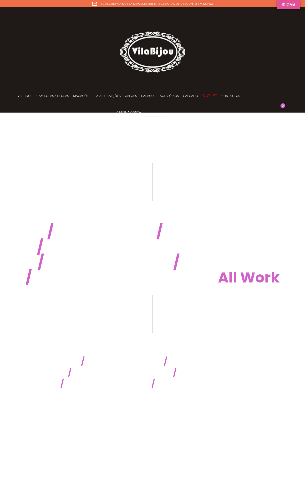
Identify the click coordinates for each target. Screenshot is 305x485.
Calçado (190, 96)
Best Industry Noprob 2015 (121, 373)
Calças (131, 96)
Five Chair (81, 262)
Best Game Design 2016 (200, 384)
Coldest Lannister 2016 (106, 384)
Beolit (184, 232)
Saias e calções (108, 96)
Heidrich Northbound (121, 247)
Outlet (209, 95)
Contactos (230, 96)
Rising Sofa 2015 (207, 373)
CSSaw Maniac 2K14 (123, 362)
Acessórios (169, 96)
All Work (249, 277)
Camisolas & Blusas (52, 96)
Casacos (148, 96)
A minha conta (128, 112)
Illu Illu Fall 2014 (195, 362)
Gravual (209, 262)
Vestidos (25, 96)
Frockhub (89, 232)
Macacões (81, 96)
